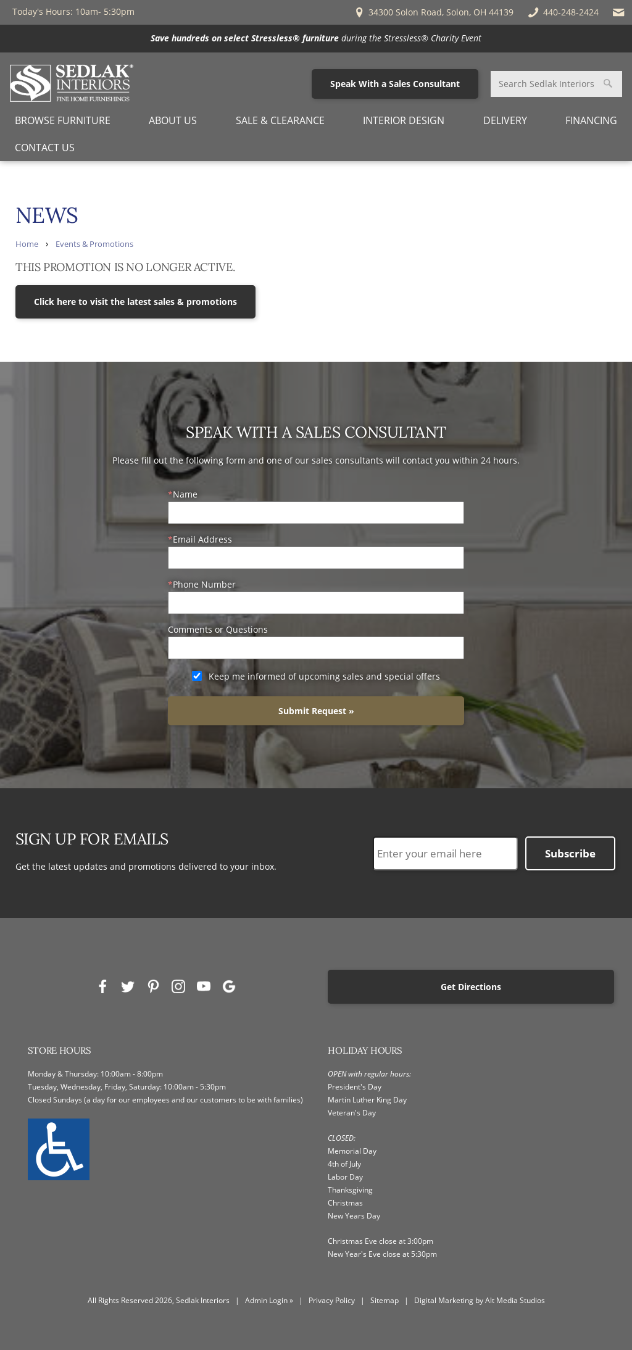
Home (26, 244)
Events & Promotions (94, 244)
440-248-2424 (562, 12)
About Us (173, 120)
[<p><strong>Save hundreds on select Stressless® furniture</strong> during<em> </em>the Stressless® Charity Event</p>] (316, 38)
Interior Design (403, 120)
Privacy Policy (332, 1300)
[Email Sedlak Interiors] (618, 12)
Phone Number (204, 584)
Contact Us (45, 147)
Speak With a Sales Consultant (395, 84)
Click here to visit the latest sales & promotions (135, 301)
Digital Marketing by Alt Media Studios (479, 1300)
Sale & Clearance (280, 120)
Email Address (202, 539)
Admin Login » (269, 1300)
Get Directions (471, 987)
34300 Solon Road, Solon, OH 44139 (433, 12)
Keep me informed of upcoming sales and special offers (324, 676)
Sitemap (384, 1300)
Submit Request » (316, 711)
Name (185, 494)
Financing (591, 120)
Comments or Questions (218, 629)
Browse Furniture (62, 120)
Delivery (505, 120)
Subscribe (570, 853)
